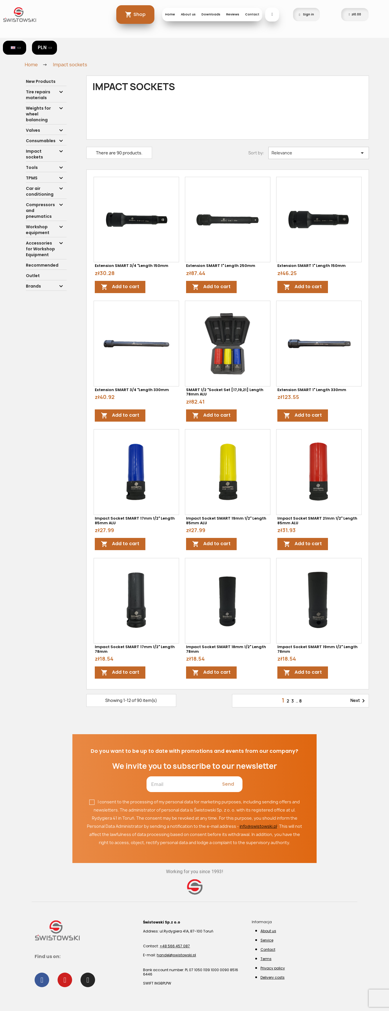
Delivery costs (272, 977)
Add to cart (120, 287)
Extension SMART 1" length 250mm (220, 265)
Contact (252, 14)
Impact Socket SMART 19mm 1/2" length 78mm (317, 649)
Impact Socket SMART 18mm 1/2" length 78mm (226, 649)
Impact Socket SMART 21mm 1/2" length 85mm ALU (317, 521)
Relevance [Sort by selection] (319, 152)
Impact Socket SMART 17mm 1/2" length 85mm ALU (135, 521)
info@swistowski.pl (258, 826)
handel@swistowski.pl (176, 955)
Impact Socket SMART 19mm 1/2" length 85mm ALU (226, 521)
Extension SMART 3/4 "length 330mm (132, 390)
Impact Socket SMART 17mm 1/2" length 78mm (135, 649)
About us (188, 14)
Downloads (210, 14)
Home (170, 14)
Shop (139, 14)
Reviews (232, 14)
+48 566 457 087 (175, 946)
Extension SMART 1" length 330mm (311, 390)
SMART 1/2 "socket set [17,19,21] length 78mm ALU (224, 392)
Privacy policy (272, 968)
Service (266, 940)
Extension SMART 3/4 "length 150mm (131, 265)
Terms (266, 958)
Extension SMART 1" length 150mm (311, 265)
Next (358, 700)
